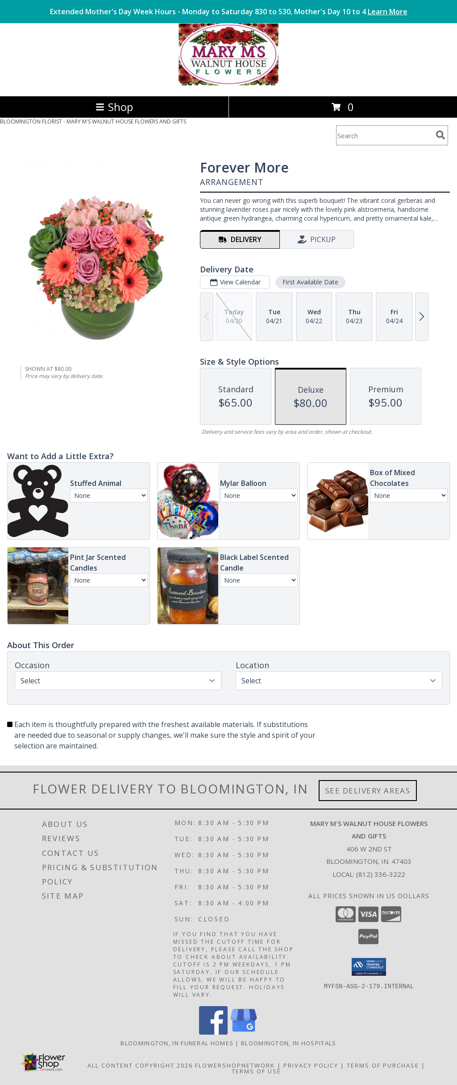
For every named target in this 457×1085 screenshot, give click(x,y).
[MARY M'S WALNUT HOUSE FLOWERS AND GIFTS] (228, 83)
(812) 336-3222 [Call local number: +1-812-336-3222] (380, 874)
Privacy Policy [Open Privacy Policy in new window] (310, 1065)
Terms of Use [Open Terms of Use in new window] (256, 1071)
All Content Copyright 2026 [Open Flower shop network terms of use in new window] (140, 1065)
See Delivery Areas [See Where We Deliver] (368, 790)
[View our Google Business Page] (243, 1032)
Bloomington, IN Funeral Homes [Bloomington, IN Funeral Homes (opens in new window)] (176, 1043)
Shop (114, 106)
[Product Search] (384, 135)
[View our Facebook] (213, 1032)
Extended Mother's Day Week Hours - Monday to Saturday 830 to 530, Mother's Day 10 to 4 (228, 11)
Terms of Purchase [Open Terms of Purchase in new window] (383, 1065)
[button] (369, 967)
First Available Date (310, 282)
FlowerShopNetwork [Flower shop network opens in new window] (235, 1065)
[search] (440, 135)
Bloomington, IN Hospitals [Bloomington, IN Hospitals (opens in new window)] (289, 1043)
